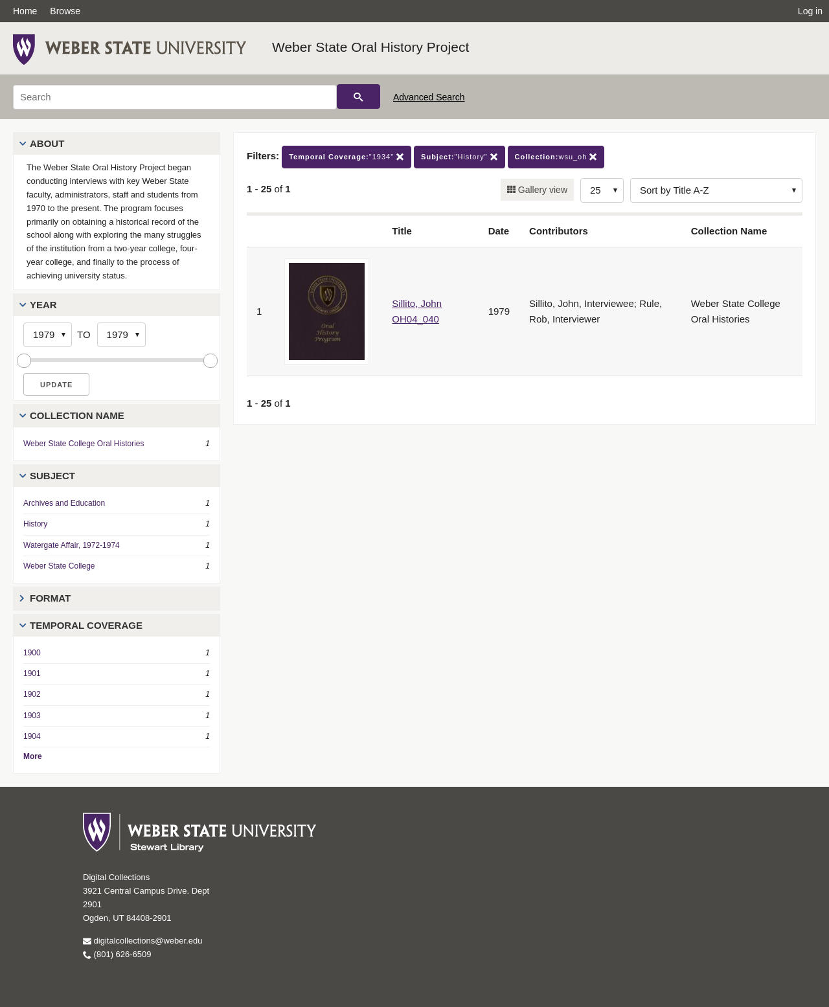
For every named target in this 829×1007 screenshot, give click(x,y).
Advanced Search (429, 97)
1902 (32, 694)
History (35, 523)
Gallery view (541, 190)
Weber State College (59, 566)
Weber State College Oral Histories (83, 443)
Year (43, 304)
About (47, 143)
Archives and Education (64, 503)
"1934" (346, 157)
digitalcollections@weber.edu (142, 940)
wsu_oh (556, 157)
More (32, 756)
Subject (52, 475)
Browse (65, 11)
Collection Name (77, 415)
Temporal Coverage (86, 625)
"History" (459, 157)
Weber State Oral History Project (370, 47)
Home (25, 11)
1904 (32, 736)
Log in (810, 11)
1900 (32, 652)
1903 (32, 715)
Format (50, 598)
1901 (32, 673)
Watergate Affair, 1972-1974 (71, 545)
